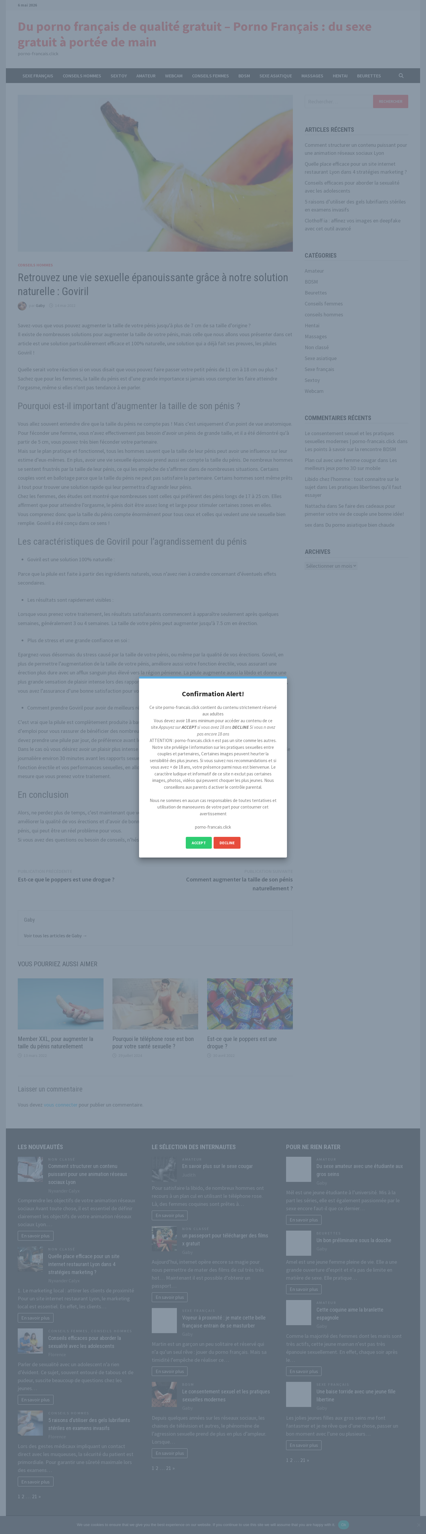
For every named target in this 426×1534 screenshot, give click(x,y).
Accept (199, 842)
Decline (227, 842)
